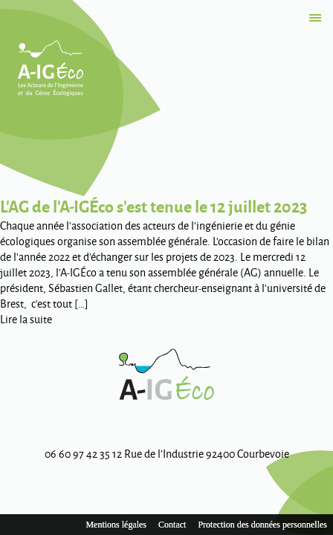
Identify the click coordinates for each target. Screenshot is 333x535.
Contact (172, 524)
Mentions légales (115, 524)
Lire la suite (26, 319)
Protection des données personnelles (262, 524)
